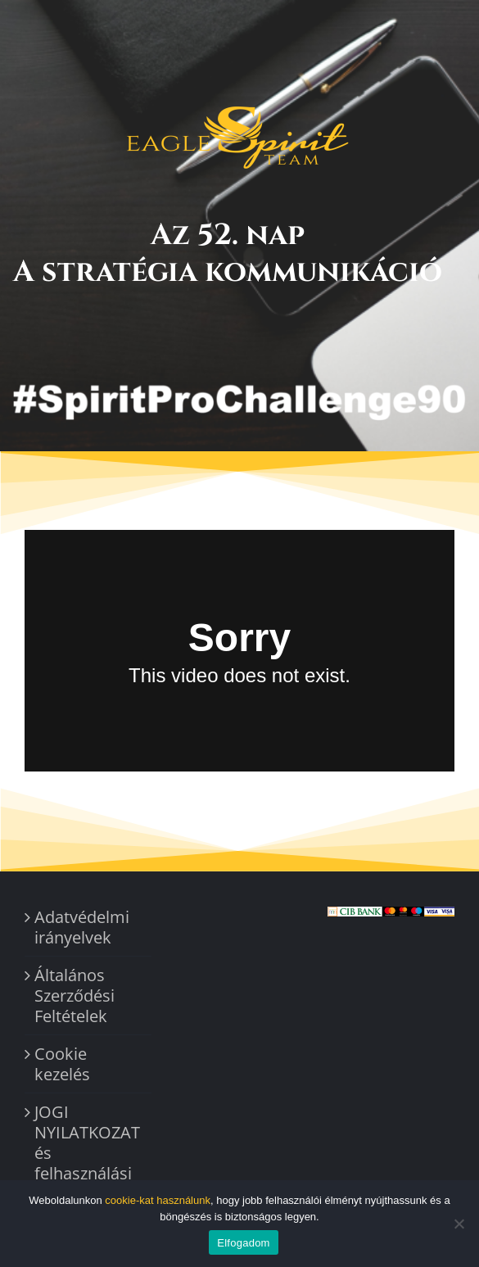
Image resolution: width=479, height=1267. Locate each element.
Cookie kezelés (62, 1063)
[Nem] (458, 1223)
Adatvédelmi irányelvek (81, 927)
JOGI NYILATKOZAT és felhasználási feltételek (87, 1153)
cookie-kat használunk (157, 1200)
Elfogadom (243, 1243)
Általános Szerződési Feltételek (74, 995)
